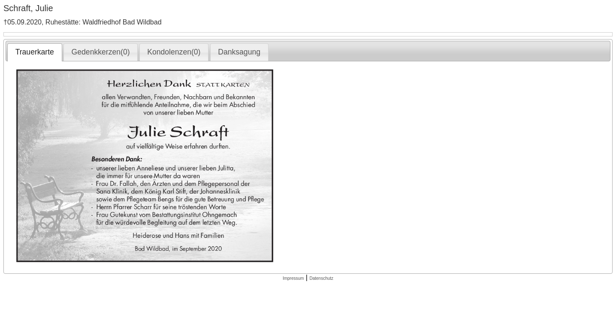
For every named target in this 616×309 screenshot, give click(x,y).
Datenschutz (321, 278)
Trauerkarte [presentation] (34, 52)
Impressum (293, 278)
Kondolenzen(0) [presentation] (173, 52)
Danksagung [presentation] (239, 52)
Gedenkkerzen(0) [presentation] (101, 52)
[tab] (34, 52)
